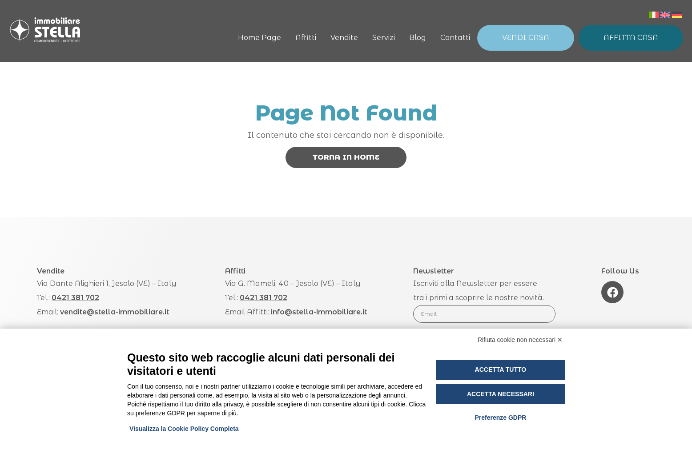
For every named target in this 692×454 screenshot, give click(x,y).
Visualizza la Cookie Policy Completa (184, 428)
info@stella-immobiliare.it (319, 312)
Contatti (455, 37)
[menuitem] (654, 14)
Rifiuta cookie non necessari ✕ (520, 339)
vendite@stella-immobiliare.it (114, 312)
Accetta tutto (501, 369)
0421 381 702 (75, 297)
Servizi (383, 37)
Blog (417, 37)
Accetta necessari (500, 394)
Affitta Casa (630, 37)
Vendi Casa (525, 37)
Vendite (344, 37)
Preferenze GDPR (500, 417)
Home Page (259, 37)
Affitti (305, 37)
